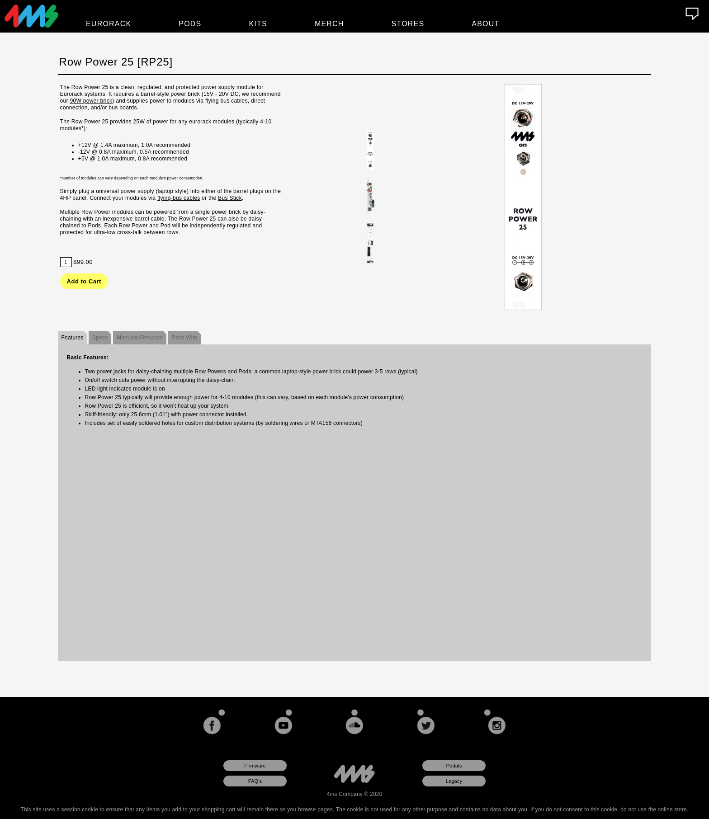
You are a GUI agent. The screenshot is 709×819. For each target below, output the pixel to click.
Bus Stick (230, 198)
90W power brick (91, 101)
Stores (408, 24)
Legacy (454, 781)
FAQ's (255, 781)
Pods (190, 24)
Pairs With (184, 337)
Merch (329, 24)
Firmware (254, 765)
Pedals (454, 765)
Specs (100, 337)
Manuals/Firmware (140, 337)
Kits (258, 24)
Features (72, 337)
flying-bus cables (178, 198)
